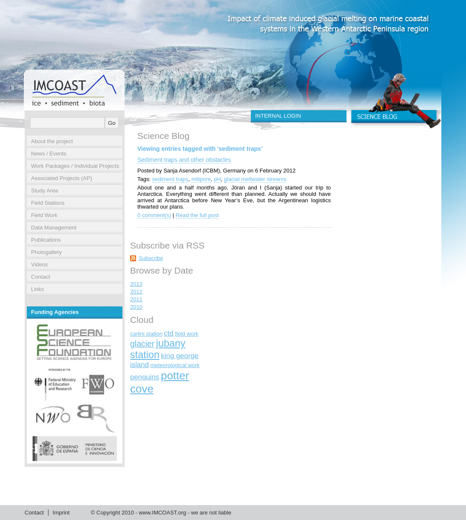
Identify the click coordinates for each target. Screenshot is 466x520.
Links (37, 289)
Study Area (44, 190)
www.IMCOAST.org (162, 512)
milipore (201, 179)
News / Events (48, 153)
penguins (144, 377)
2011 (136, 299)
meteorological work (175, 365)
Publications (46, 240)
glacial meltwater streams (255, 179)
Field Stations (48, 203)
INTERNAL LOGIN (278, 116)
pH (217, 179)
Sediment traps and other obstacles (184, 159)
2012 (136, 291)
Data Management (54, 227)
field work (187, 334)
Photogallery (46, 252)
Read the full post (197, 215)
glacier (142, 343)
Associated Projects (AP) (61, 178)
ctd (169, 333)
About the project (52, 141)
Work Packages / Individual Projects (75, 166)
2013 (136, 284)
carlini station (146, 334)
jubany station (157, 349)
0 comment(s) (154, 215)
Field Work (44, 215)
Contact (40, 277)
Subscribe (151, 258)
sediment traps (170, 179)
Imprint (61, 512)
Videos (39, 264)
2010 (136, 307)
